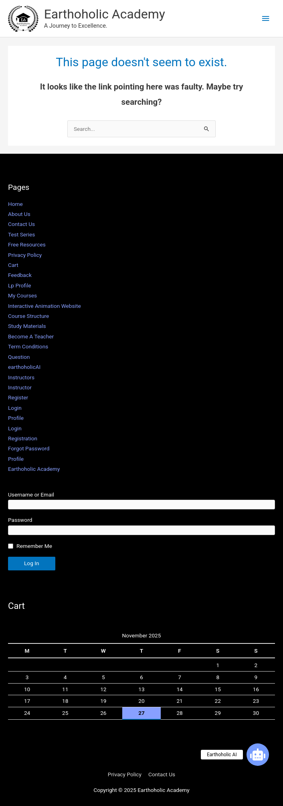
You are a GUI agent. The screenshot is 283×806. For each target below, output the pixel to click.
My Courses (22, 295)
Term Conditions (28, 346)
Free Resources (27, 244)
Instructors (21, 377)
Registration (22, 438)
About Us (19, 214)
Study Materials (27, 326)
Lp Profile (19, 285)
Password (20, 520)
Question (19, 357)
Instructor (20, 387)
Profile (16, 418)
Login (15, 408)
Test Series (21, 234)
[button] (258, 754)
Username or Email (31, 494)
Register (18, 397)
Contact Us (21, 224)
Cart (13, 265)
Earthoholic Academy (104, 14)
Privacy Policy (25, 255)
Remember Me (34, 546)
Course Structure (28, 316)
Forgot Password (28, 448)
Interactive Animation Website (44, 306)
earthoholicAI (24, 367)
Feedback (20, 275)
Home (15, 204)
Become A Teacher (31, 336)
